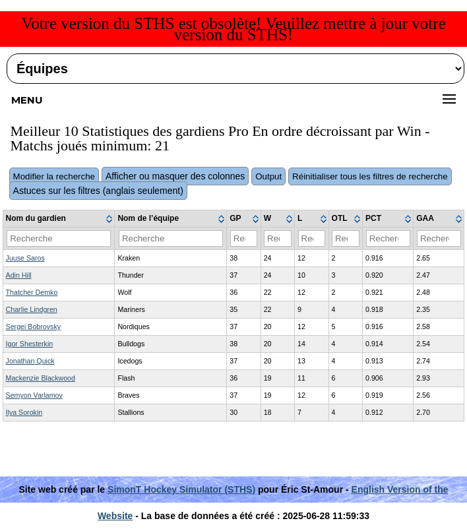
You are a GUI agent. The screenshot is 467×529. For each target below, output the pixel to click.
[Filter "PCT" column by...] (388, 238)
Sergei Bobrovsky (33, 326)
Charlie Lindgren (31, 309)
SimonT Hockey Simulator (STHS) (181, 489)
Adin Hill (19, 275)
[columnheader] (59, 219)
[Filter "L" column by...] (312, 238)
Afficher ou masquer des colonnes (175, 176)
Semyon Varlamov (34, 395)
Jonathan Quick (30, 361)
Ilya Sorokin (24, 412)
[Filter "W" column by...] (278, 238)
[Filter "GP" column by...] (244, 238)
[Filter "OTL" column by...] (345, 238)
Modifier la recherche (54, 176)
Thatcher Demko (32, 292)
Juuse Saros (25, 258)
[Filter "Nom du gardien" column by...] (59, 238)
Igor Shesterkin (29, 344)
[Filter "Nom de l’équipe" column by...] (171, 238)
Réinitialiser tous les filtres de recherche (370, 176)
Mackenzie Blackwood (40, 378)
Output (268, 176)
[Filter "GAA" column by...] (439, 238)
